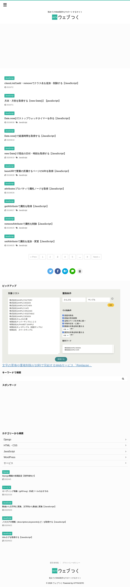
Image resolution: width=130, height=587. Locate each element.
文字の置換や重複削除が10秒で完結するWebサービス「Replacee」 (47, 365)
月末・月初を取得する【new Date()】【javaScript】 (32, 101)
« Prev (33, 257)
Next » (96, 257)
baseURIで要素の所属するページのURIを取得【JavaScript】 (37, 171)
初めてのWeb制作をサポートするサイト (65, 578)
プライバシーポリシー (71, 563)
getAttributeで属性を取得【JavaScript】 (26, 206)
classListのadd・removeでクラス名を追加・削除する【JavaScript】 (41, 83)
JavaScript (23, 122)
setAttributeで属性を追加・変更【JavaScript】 (30, 241)
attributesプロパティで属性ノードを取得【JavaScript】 (34, 188)
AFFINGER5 (78, 583)
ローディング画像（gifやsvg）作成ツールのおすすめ (25, 491)
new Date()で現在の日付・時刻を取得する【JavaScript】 (35, 153)
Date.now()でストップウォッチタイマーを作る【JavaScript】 (37, 118)
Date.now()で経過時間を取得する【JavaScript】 (30, 136)
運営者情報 (54, 563)
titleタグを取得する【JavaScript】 (17, 537)
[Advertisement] (65, 46)
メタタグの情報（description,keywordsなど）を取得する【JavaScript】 (34, 522)
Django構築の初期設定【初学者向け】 (19, 476)
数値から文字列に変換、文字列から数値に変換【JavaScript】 (29, 506)
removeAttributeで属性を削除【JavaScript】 (29, 224)
